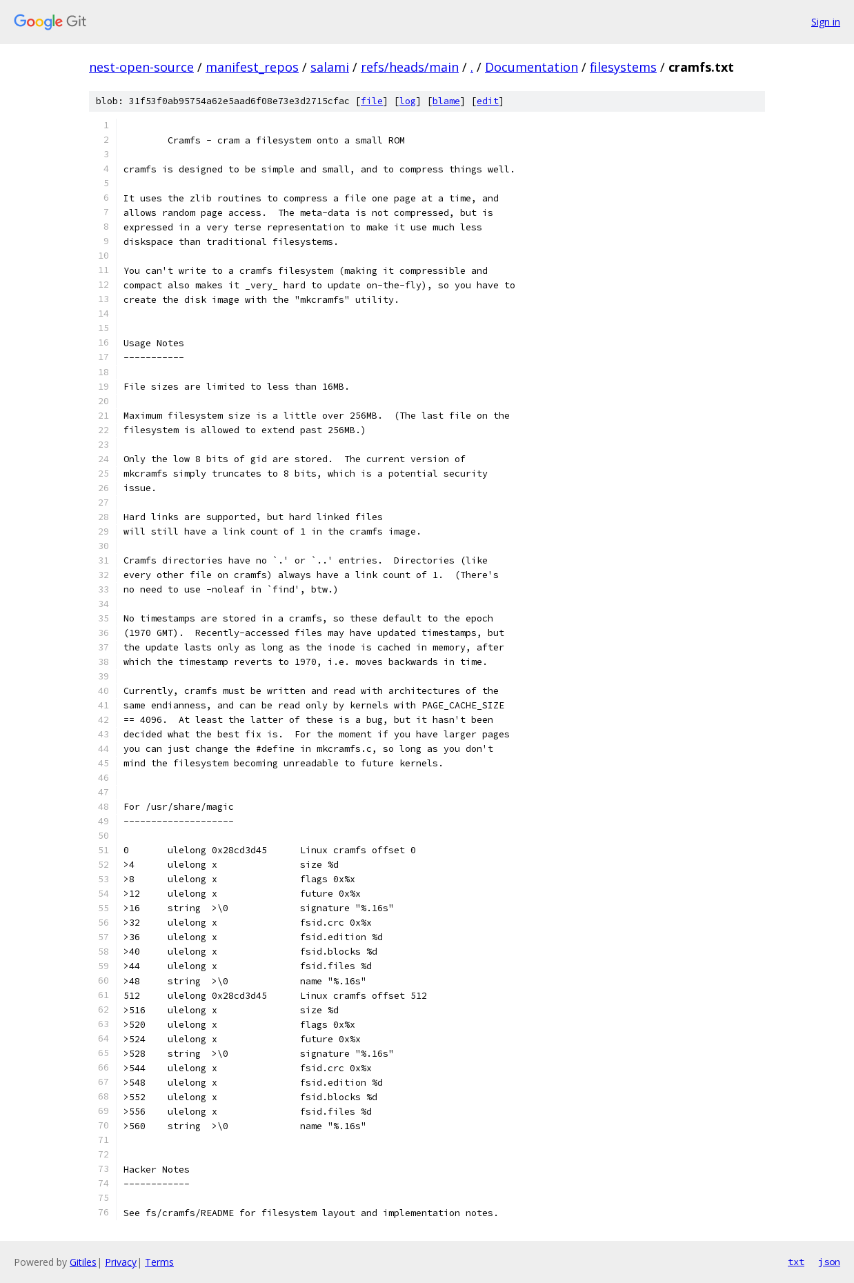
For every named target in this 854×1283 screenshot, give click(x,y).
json (829, 1261)
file (372, 101)
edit (488, 101)
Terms (159, 1262)
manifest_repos (252, 67)
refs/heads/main (410, 67)
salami (329, 67)
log (407, 101)
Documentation (531, 67)
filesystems (623, 67)
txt (796, 1261)
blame (446, 101)
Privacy (121, 1262)
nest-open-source (141, 67)
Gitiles (83, 1262)
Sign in (825, 21)
